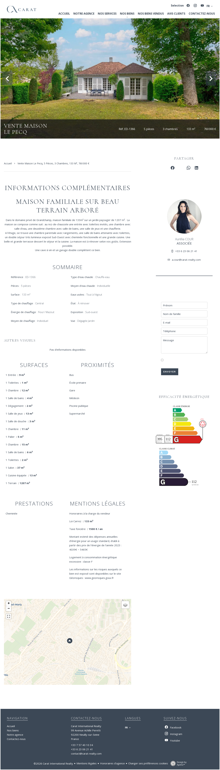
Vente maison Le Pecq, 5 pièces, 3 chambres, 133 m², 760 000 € (53, 163)
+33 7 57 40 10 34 (82, 745)
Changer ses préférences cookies (148, 763)
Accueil (8, 163)
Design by (177, 763)
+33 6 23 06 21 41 (186, 251)
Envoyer (169, 372)
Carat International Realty (86, 726)
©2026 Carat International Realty (53, 763)
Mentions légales (86, 763)
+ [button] (9, 603)
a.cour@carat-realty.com (186, 259)
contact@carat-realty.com (86, 753)
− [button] (9, 608)
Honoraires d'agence (112, 763)
